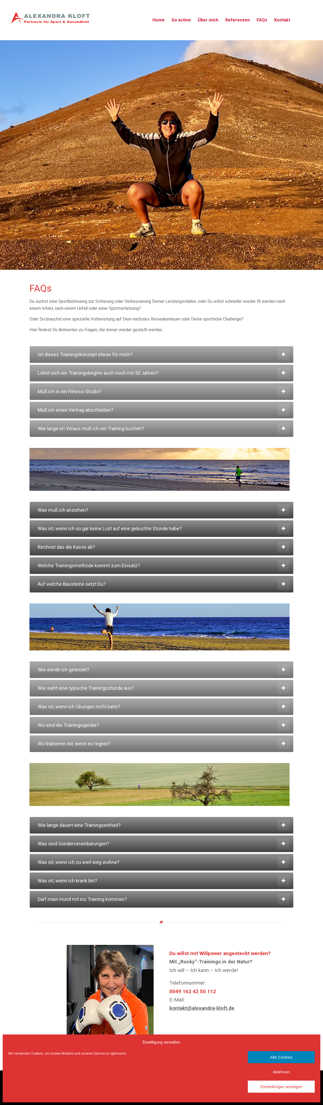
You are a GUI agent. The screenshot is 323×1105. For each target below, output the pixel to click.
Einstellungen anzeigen (281, 1086)
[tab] (161, 354)
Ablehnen (281, 1072)
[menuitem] (158, 20)
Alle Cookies (281, 1057)
